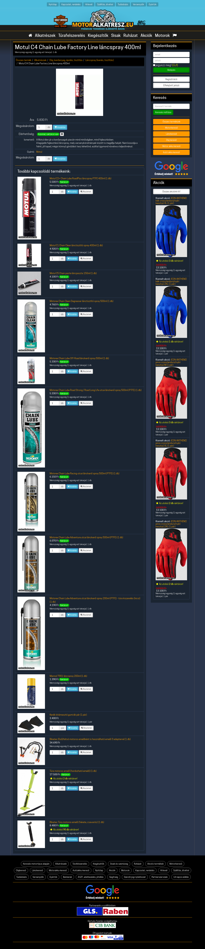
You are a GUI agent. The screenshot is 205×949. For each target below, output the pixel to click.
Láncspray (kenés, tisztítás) (99, 60)
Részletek (85, 191)
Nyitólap (53, 4)
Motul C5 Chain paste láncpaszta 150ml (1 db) (73, 273)
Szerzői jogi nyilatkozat (135, 877)
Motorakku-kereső (58, 870)
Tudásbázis (123, 4)
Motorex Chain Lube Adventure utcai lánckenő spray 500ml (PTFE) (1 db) (86, 537)
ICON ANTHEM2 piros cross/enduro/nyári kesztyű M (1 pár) (171, 362)
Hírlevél (88, 4)
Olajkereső (21, 870)
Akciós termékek (155, 864)
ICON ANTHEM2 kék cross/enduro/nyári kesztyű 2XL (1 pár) (171, 281)
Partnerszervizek (160, 877)
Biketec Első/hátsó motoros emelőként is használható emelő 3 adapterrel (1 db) (90, 739)
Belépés (171, 70)
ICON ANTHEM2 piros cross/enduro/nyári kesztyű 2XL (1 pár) (171, 524)
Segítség (113, 877)
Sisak (116, 35)
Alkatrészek (45, 35)
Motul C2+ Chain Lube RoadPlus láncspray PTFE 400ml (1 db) (80, 178)
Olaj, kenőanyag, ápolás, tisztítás (66, 60)
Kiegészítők (98, 35)
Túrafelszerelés (71, 35)
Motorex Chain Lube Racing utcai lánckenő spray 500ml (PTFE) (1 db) (84, 473)
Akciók (146, 35)
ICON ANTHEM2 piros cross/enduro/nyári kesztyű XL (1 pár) (171, 443)
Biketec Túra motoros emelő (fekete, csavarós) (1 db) (77, 822)
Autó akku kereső (171, 152)
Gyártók (152, 4)
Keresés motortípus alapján (36, 864)
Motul (39, 151)
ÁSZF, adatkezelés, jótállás (90, 877)
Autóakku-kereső (81, 870)
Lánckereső (171, 134)
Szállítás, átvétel (105, 4)
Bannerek (67, 877)
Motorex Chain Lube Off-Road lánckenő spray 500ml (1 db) (79, 358)
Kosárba (60, 127)
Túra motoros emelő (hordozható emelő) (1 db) (73, 770)
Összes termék (23, 60)
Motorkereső (171, 127)
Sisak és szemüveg (119, 864)
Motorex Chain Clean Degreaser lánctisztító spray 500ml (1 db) (81, 301)
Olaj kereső (171, 140)
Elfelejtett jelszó (171, 85)
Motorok (162, 35)
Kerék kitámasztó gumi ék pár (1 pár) (68, 714)
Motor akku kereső (171, 146)
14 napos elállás (181, 877)
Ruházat (130, 35)
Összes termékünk (171, 121)
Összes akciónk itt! (171, 191)
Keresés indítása (163, 112)
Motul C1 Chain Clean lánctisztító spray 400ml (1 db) (76, 245)
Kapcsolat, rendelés (70, 4)
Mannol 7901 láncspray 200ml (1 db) (68, 675)
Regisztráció (171, 79)
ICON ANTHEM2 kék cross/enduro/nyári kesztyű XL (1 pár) (171, 201)
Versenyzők (138, 4)
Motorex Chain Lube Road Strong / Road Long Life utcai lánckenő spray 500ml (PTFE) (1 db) (95, 390)
